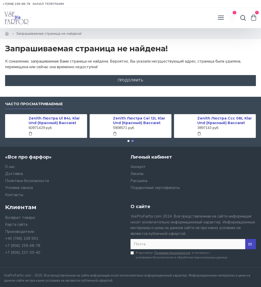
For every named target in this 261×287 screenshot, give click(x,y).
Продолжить (130, 80)
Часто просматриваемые (34, 104)
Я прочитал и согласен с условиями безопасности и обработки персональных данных (178, 254)
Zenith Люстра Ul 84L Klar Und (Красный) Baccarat (54, 120)
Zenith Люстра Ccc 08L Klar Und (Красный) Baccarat (224, 120)
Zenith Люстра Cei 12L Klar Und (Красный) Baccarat (139, 120)
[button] (128, 141)
